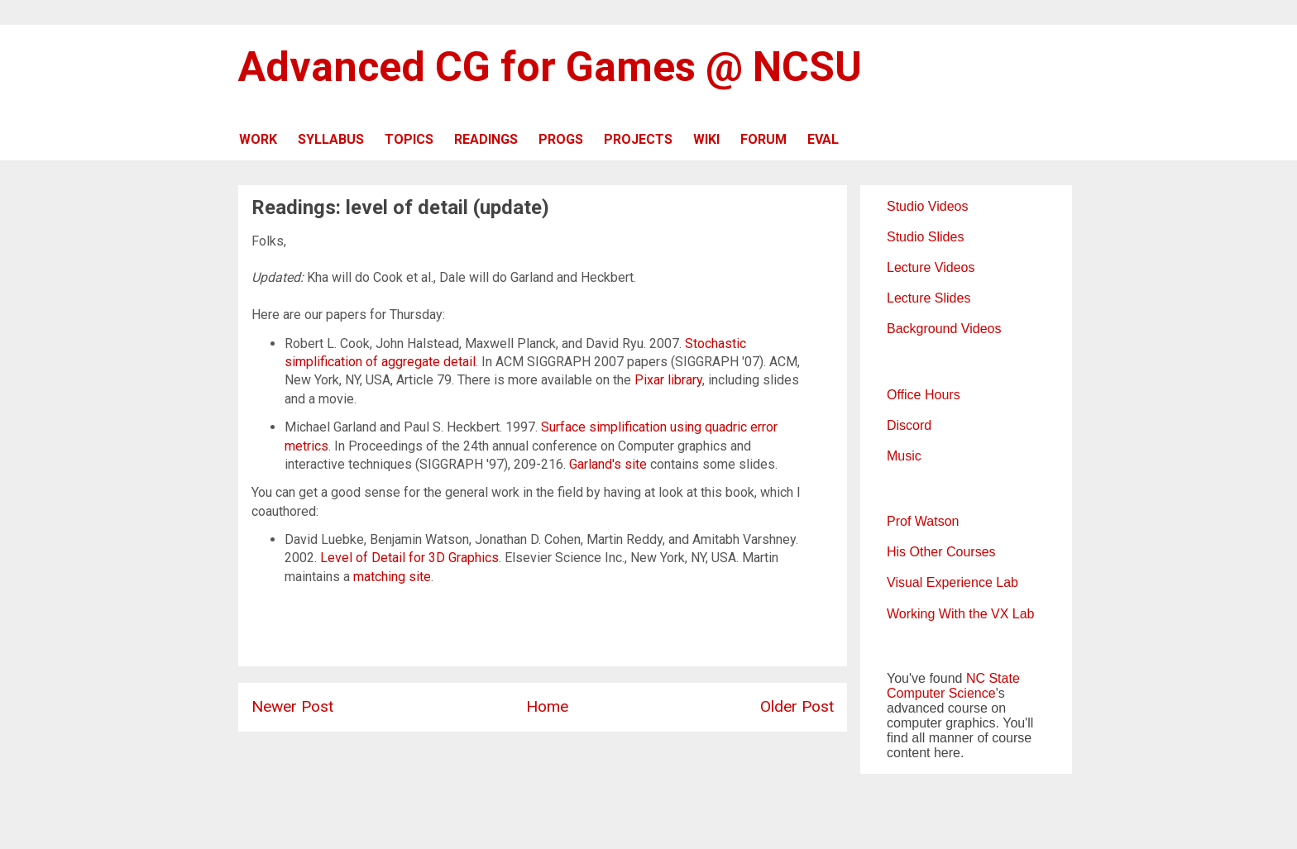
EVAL (823, 139)
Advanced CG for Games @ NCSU (550, 67)
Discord (909, 425)
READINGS (486, 139)
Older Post (797, 706)
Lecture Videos (930, 267)
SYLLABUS (331, 139)
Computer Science (941, 693)
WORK (258, 139)
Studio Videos (927, 206)
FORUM (763, 139)
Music (904, 456)
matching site (392, 576)
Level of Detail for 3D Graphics (409, 557)
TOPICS (409, 139)
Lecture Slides (928, 298)
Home (547, 706)
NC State (993, 678)
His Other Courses (941, 552)
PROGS (560, 139)
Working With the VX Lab (960, 614)
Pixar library (668, 380)
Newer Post (292, 706)
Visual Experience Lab (952, 582)
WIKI (706, 139)
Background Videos (944, 329)
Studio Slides (925, 237)
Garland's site (608, 464)
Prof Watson (923, 521)
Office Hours (923, 395)
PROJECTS (638, 139)
